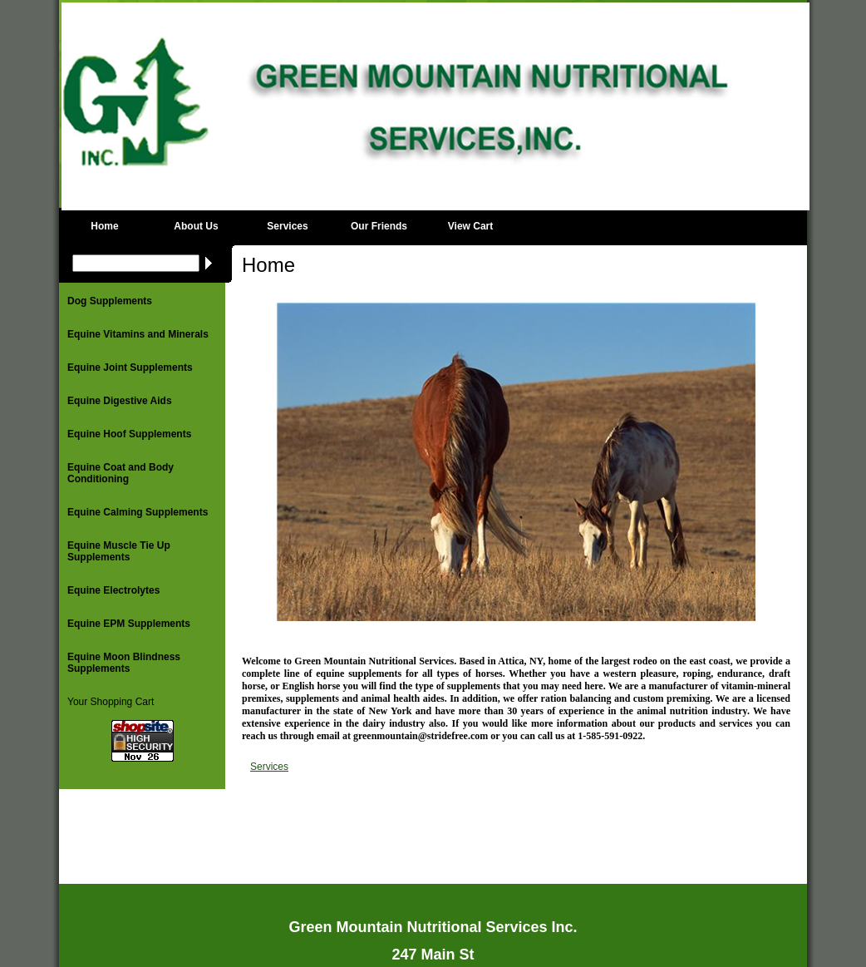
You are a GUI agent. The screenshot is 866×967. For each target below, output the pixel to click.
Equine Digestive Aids (119, 401)
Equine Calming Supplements (137, 512)
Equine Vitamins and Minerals (138, 334)
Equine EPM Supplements (128, 623)
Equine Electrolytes (113, 590)
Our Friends (379, 226)
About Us (196, 226)
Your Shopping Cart (110, 702)
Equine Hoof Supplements (129, 434)
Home (104, 226)
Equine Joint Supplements (130, 367)
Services (287, 226)
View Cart (470, 226)
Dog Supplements (109, 301)
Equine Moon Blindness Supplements (123, 662)
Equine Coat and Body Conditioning (120, 473)
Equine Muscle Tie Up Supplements (118, 551)
